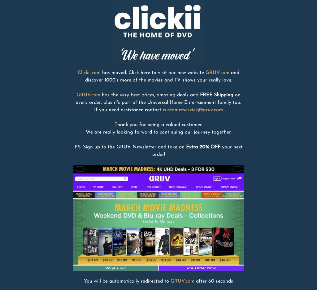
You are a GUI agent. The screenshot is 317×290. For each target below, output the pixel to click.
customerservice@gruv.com (193, 110)
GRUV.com (217, 72)
